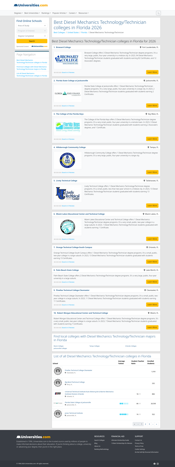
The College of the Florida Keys (70, 114)
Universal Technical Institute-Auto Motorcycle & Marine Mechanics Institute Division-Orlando (89, 393)
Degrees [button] (17, 13)
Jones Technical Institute (74, 413)
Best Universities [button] (31, 13)
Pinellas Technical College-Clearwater (72, 290)
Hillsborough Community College (71, 147)
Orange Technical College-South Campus (74, 247)
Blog (95, 443)
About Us (97, 446)
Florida (84, 32)
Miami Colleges (59, 346)
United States (73, 32)
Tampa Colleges (94, 346)
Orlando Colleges (130, 346)
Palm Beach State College (67, 270)
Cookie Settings (140, 449)
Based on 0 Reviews (68, 72)
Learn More (152, 72)
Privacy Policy (139, 443)
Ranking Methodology (101, 449)
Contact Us (138, 440)
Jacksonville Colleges (60, 348)
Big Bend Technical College (75, 382)
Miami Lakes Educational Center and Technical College (80, 214)
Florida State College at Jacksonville (72, 80)
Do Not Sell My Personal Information (146, 452)
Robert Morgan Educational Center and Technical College (82, 313)
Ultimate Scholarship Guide (120, 440)
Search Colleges (99, 440)
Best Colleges (59, 32)
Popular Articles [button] (59, 13)
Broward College (63, 47)
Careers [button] (72, 13)
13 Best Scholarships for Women (121, 443)
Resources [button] (83, 13)
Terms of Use (139, 446)
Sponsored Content (23, 46)
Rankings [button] (45, 13)
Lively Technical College (66, 180)
